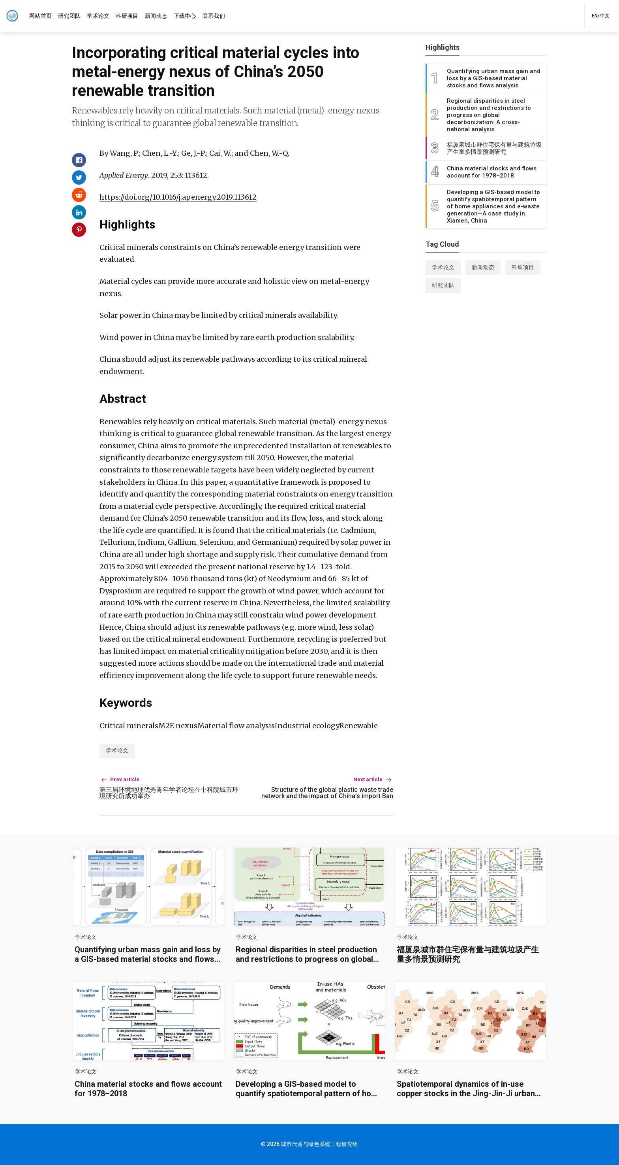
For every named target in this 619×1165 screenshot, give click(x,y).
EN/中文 (601, 16)
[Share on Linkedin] (79, 212)
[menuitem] (40, 16)
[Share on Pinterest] (79, 230)
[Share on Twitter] (79, 177)
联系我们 (214, 16)
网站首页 (40, 16)
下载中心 (185, 16)
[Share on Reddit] (79, 195)
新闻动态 (156, 16)
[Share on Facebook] (79, 160)
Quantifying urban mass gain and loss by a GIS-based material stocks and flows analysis (148, 959)
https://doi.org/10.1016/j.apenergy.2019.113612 (178, 197)
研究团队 (69, 16)
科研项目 (127, 16)
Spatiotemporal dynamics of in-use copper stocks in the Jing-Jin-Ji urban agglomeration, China (466, 1093)
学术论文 (98, 16)
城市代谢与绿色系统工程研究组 (319, 1144)
